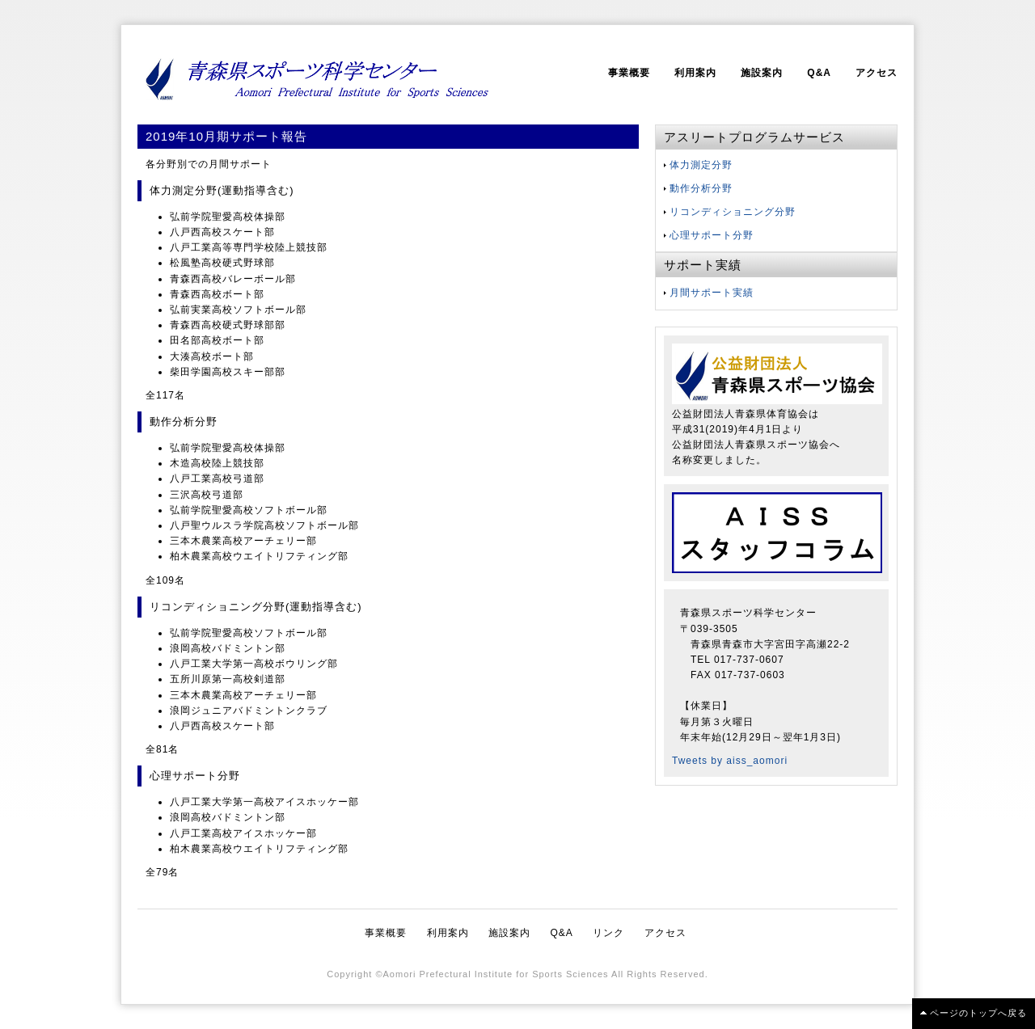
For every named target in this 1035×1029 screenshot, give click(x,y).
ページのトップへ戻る (978, 1013)
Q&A (819, 72)
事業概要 (629, 72)
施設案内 (762, 72)
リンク (608, 932)
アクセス (876, 72)
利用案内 (695, 72)
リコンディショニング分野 (733, 211)
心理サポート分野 (712, 235)
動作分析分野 (701, 188)
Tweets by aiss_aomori (730, 760)
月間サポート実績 (712, 292)
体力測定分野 (701, 165)
